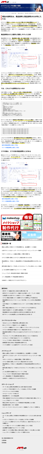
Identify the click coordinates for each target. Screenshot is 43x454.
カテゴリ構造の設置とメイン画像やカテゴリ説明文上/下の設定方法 (20, 298)
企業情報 (4, 440)
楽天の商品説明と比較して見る (10, 145)
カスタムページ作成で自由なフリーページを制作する (16, 338)
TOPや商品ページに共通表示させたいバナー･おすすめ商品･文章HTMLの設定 (21, 304)
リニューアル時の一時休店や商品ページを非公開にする (17, 340)
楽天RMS (4, 288)
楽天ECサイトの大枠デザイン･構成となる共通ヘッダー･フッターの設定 (21, 293)
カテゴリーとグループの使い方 (11, 393)
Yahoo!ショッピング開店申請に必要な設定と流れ (15, 323)
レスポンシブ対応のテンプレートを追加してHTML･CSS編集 (18, 419)
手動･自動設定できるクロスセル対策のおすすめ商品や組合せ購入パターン (22, 398)
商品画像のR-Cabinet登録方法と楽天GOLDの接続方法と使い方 (19, 312)
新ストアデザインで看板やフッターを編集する (15, 325)
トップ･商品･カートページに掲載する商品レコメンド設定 (18, 425)
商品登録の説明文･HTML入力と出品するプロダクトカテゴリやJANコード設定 (22, 332)
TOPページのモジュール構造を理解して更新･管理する (16, 254)
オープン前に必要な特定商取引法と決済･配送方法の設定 (17, 387)
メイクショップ (6, 351)
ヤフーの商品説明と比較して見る (10, 147)
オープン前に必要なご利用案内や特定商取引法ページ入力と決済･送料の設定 (22, 416)
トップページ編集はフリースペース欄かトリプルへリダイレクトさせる (21, 327)
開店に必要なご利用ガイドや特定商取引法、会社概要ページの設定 (19, 247)
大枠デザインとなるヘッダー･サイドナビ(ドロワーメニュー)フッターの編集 (21, 250)
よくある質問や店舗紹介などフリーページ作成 (14, 270)
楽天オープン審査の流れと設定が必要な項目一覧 (15, 291)
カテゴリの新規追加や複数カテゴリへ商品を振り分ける (17, 329)
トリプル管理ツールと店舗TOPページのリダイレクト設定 (18, 345)
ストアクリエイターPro (9, 320)
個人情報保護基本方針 (7, 438)
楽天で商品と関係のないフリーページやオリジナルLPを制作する (19, 307)
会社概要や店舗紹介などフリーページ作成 (13, 428)
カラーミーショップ (8, 384)
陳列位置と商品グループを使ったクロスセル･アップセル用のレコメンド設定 (22, 266)
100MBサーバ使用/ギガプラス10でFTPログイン (14, 280)
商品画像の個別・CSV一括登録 (10, 405)
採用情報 (4, 442)
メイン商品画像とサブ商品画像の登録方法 (13, 277)
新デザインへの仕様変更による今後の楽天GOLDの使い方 (17, 314)
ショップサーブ (6, 413)
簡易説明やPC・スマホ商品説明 (11, 396)
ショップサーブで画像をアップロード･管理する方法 (16, 432)
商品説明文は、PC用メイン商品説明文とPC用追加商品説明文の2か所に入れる (21, 261)
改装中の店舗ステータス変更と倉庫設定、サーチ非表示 (17, 310)
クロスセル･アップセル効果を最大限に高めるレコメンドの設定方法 (20, 336)
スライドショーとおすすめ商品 (11, 391)
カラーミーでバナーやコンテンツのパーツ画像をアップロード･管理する (21, 407)
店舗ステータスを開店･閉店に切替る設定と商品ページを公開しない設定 (21, 430)
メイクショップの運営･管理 (10, 13)
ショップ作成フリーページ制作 (11, 400)
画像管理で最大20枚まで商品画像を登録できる (15, 342)
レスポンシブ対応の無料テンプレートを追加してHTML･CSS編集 (19, 389)
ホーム (2, 13)
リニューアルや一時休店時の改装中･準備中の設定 (15, 273)
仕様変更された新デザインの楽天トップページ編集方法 (17, 295)
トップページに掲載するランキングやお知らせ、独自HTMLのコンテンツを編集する (21, 422)
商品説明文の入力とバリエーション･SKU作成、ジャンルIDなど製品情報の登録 (22, 300)
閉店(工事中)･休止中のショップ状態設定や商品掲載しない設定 (19, 402)
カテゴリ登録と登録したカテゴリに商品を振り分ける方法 (17, 257)
